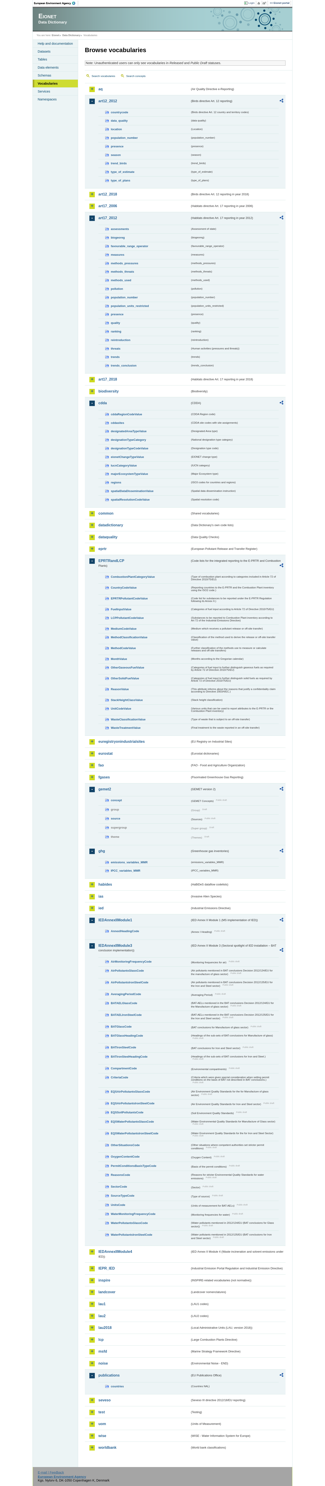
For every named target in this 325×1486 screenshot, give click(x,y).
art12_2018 (107, 194)
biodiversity (108, 391)
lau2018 (105, 1328)
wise (102, 1436)
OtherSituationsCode (125, 1145)
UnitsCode (118, 1205)
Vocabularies (48, 83)
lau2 (102, 1316)
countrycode (119, 112)
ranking (116, 331)
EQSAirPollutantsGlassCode (130, 1091)
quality (115, 323)
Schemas (44, 75)
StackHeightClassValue (127, 700)
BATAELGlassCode (124, 1003)
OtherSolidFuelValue (125, 678)
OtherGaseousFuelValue (127, 667)
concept (116, 800)
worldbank (107, 1447)
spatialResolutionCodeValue (130, 499)
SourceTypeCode (122, 1195)
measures (117, 254)
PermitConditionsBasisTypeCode (133, 1166)
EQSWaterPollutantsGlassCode (132, 1121)
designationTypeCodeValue (129, 448)
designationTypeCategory (128, 439)
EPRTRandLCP (111, 561)
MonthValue (119, 659)
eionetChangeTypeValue (127, 457)
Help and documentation (55, 43)
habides (105, 884)
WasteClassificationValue (128, 719)
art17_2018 (107, 379)
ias (100, 896)
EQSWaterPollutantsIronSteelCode (134, 1133)
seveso (104, 1400)
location (116, 129)
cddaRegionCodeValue (126, 414)
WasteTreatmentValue (126, 727)
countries (117, 1386)
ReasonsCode (120, 1175)
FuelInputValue (121, 609)
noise (103, 1363)
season (116, 155)
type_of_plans (120, 180)
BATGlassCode (121, 1026)
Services (44, 91)
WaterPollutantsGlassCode (129, 1223)
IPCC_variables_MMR (125, 870)
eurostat (105, 753)
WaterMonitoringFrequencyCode (133, 1214)
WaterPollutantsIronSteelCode (131, 1234)
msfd (102, 1351)
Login (251, 3)
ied (101, 908)
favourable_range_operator (129, 246)
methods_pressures (124, 263)
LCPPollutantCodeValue (127, 618)
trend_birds (119, 163)
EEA (56, 3)
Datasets (44, 51)
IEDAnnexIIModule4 (115, 1252)
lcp (101, 1340)
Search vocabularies (103, 76)
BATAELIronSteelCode (126, 1015)
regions (116, 482)
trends (115, 357)
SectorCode (119, 1186)
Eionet (55, 35)
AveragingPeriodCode (126, 994)
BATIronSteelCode (123, 1047)
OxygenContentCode (125, 1156)
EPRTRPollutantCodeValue (129, 598)
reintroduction (120, 340)
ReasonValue (120, 689)
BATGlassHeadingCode (127, 1035)
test (101, 1412)
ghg (101, 851)
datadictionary (110, 525)
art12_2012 (107, 101)
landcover (107, 1292)
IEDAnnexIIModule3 (115, 945)
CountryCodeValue (124, 587)
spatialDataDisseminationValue (132, 491)
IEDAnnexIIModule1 (115, 920)
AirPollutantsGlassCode (127, 970)
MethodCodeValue (123, 648)
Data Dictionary (71, 35)
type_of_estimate (123, 172)
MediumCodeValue (124, 628)
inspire (104, 1280)
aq (100, 89)
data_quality (119, 120)
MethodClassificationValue (129, 637)
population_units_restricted (130, 306)
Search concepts (136, 76)
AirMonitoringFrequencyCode (131, 961)
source (115, 818)
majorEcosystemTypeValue (129, 474)
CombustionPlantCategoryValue (133, 576)
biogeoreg (118, 237)
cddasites (117, 423)
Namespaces (47, 99)
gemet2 (104, 789)
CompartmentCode (124, 1068)
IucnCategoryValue (124, 465)
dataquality (107, 537)
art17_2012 (107, 218)
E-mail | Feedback (51, 1472)
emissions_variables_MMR (129, 862)
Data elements (48, 67)
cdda (102, 403)
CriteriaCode (119, 1077)
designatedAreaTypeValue (128, 431)
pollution (117, 288)
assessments (120, 229)
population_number (124, 137)
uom (102, 1424)
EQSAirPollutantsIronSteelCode (132, 1103)
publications (109, 1375)
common (106, 513)
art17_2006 (107, 206)
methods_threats (122, 271)
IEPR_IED (106, 1268)
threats (116, 348)
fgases (104, 777)
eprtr (102, 549)
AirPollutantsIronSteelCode (129, 982)
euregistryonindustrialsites (121, 741)
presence (117, 146)
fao (101, 765)
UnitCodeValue (121, 708)
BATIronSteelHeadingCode (129, 1056)
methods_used (121, 280)
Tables (42, 59)
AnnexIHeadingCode (125, 931)
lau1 (102, 1304)
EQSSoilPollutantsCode (127, 1112)
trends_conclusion (124, 365)
